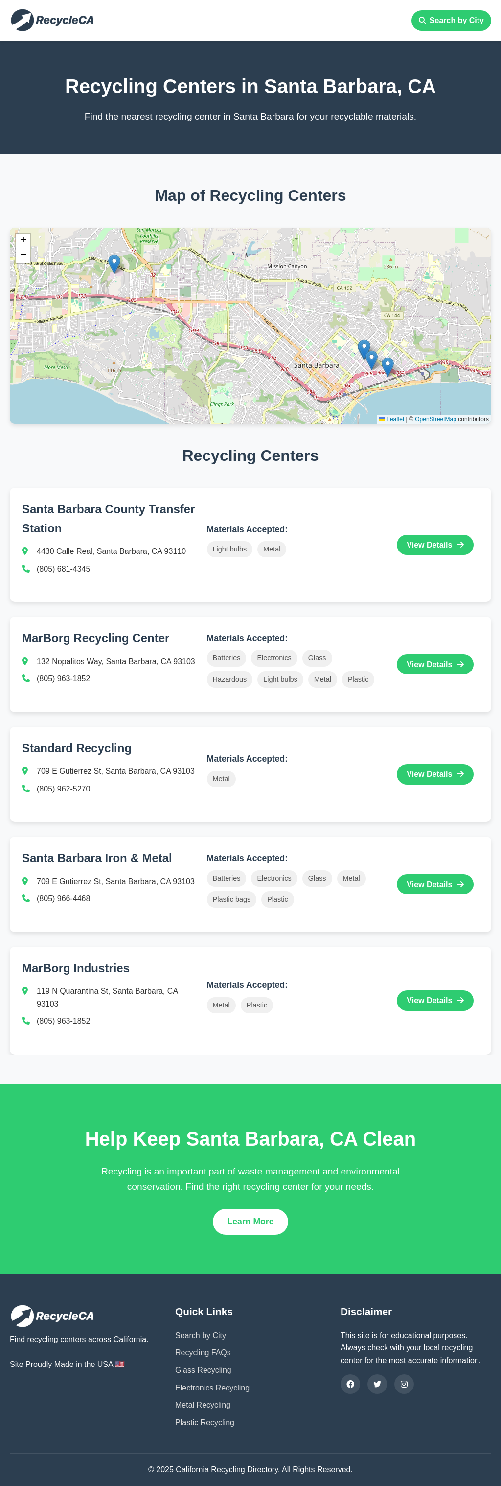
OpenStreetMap (435, 419)
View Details (435, 545)
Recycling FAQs (203, 1352)
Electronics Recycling (212, 1388)
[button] (114, 264)
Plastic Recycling (204, 1422)
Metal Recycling (202, 1405)
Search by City (451, 20)
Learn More (251, 1221)
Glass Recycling (203, 1370)
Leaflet (391, 419)
